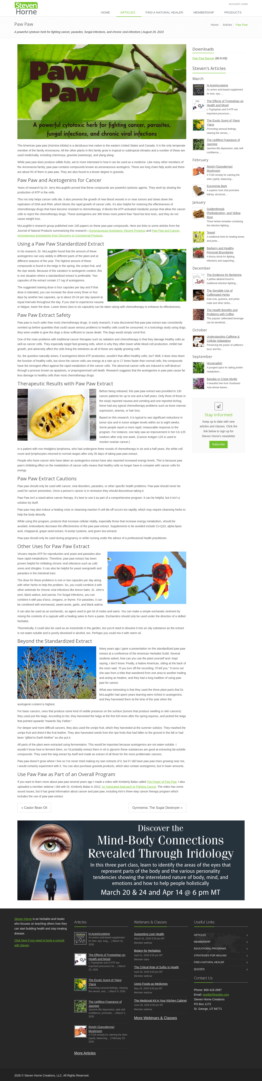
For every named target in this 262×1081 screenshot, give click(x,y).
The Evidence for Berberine (224, 274)
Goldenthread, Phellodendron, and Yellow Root (224, 213)
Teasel (211, 232)
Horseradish (214, 363)
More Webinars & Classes (155, 1018)
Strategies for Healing (210, 955)
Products (233, 12)
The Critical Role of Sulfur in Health (156, 967)
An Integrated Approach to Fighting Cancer (129, 786)
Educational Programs (210, 948)
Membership (203, 12)
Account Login (238, 4)
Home (105, 12)
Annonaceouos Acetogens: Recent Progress (117, 230)
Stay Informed (218, 415)
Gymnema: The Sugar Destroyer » (157, 807)
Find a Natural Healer (164, 12)
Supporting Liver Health (149, 934)
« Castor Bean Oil (34, 807)
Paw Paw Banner (203, 58)
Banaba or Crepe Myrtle (222, 379)
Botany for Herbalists (147, 950)
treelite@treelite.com (216, 994)
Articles (127, 12)
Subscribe (218, 444)
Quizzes (199, 969)
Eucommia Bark (217, 186)
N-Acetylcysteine (217, 85)
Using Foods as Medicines (151, 983)
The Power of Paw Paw (161, 781)
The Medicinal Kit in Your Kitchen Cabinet (160, 1000)
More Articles (85, 1053)
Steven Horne (23, 919)
